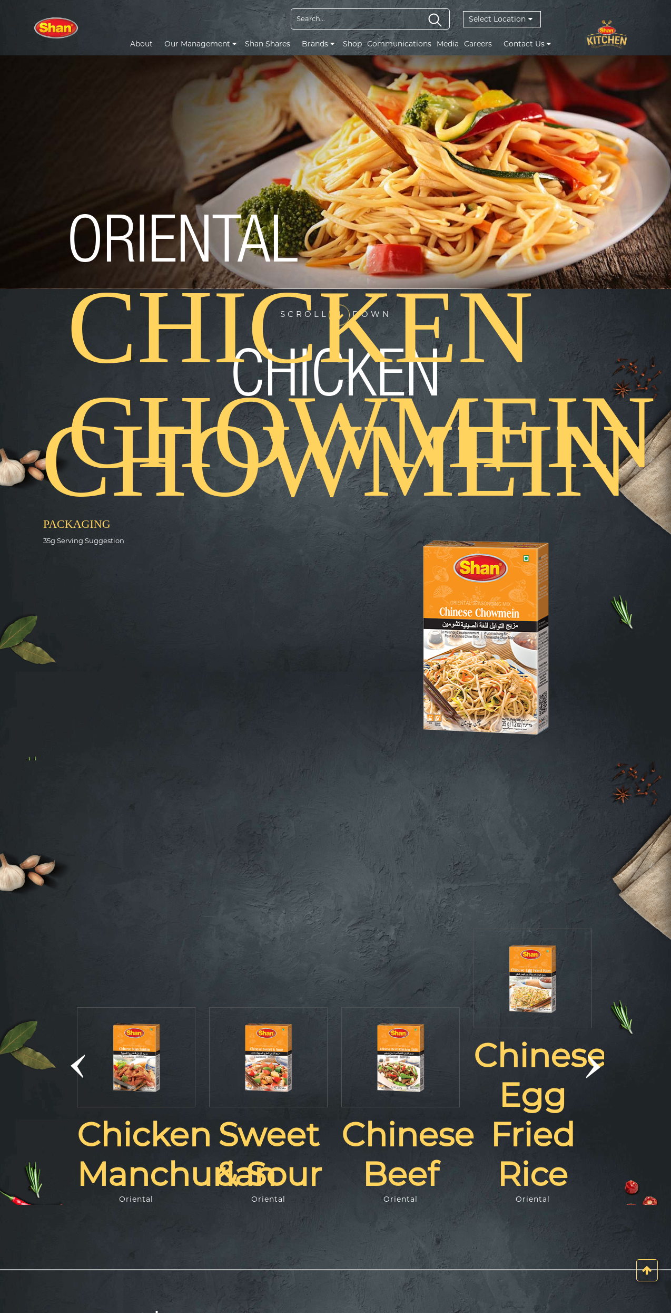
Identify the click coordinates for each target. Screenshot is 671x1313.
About (141, 44)
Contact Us (527, 44)
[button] (77, 1067)
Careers (478, 44)
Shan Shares (267, 44)
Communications (399, 44)
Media (448, 44)
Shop (352, 44)
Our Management (200, 44)
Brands (318, 44)
